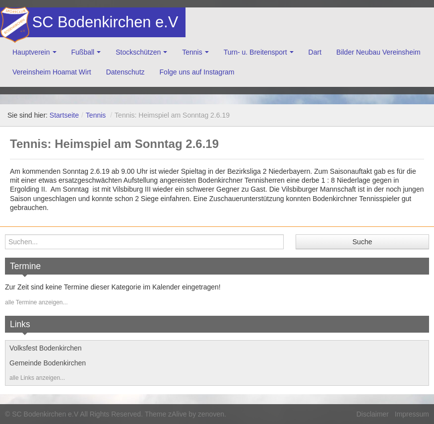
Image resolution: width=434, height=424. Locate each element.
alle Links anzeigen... (37, 377)
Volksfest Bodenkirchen (45, 348)
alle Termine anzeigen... (36, 302)
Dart (315, 52)
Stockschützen (138, 52)
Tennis (192, 52)
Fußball (83, 52)
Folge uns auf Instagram (197, 72)
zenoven (211, 414)
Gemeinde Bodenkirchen (47, 363)
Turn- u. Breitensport (255, 52)
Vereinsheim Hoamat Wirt (51, 72)
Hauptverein (31, 52)
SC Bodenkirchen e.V (104, 22)
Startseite (64, 115)
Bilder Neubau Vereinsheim (378, 52)
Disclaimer (372, 414)
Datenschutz (125, 72)
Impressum (412, 414)
